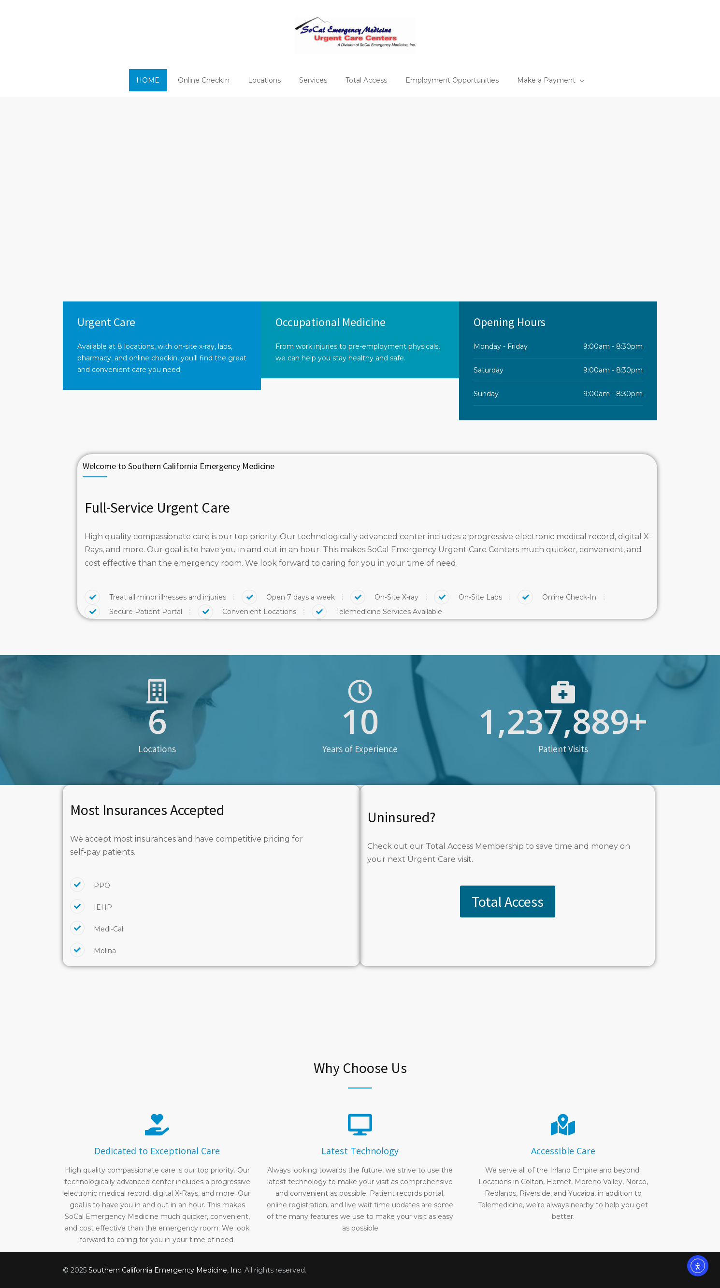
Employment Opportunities (452, 80)
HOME (147, 80)
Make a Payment (546, 80)
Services (313, 80)
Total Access (366, 80)
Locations (264, 80)
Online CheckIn (204, 80)
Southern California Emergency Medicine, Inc (164, 1270)
